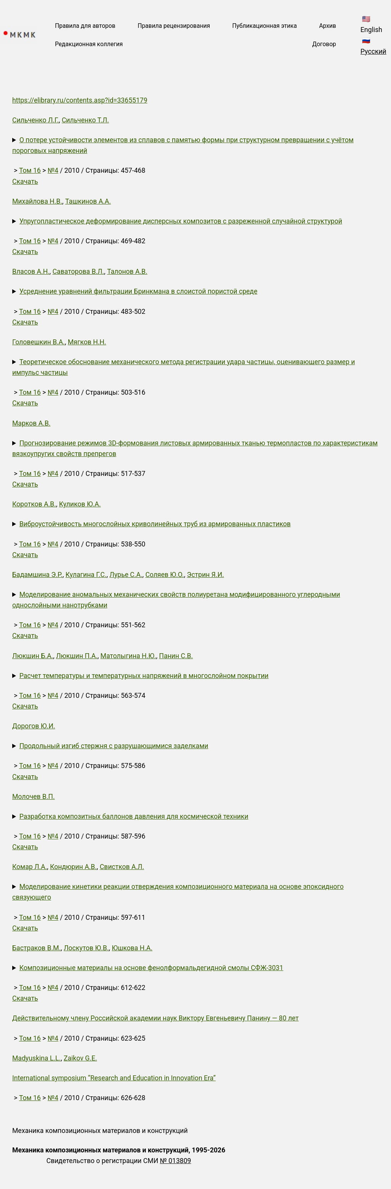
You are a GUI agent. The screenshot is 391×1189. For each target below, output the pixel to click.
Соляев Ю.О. (164, 574)
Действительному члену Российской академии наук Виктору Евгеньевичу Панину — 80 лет (155, 1018)
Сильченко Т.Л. (85, 120)
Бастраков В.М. (36, 948)
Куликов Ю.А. (80, 504)
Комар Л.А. (29, 867)
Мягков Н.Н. (87, 342)
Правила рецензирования (173, 25)
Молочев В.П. (33, 796)
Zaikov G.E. (80, 1058)
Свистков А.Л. (122, 867)
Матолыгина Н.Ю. (128, 656)
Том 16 (30, 170)
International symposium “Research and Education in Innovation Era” (114, 1078)
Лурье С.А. (126, 574)
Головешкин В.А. (38, 342)
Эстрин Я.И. (205, 574)
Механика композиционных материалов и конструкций (100, 1130)
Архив (327, 25)
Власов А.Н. (31, 271)
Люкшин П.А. (76, 656)
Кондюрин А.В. (73, 867)
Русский (373, 51)
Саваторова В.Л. (78, 271)
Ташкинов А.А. (88, 201)
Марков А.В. (31, 423)
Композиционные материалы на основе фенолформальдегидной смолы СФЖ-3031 (151, 968)
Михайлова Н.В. (37, 201)
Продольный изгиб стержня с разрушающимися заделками (113, 746)
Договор (324, 44)
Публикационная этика (264, 25)
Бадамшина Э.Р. (37, 574)
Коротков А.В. (34, 504)
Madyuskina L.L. (36, 1058)
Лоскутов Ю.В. (86, 948)
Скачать (25, 181)
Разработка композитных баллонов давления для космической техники (134, 816)
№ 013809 (175, 1161)
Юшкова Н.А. (132, 948)
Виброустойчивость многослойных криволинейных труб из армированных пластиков (155, 524)
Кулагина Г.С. (86, 574)
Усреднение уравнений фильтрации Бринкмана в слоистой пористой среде (138, 291)
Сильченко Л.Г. (35, 120)
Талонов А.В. (127, 271)
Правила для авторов (85, 25)
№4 (53, 170)
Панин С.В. (176, 656)
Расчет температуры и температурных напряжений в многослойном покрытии (144, 676)
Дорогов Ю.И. (33, 726)
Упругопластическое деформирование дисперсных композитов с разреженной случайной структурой (180, 221)
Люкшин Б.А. (32, 656)
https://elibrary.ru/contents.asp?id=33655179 (79, 100)
